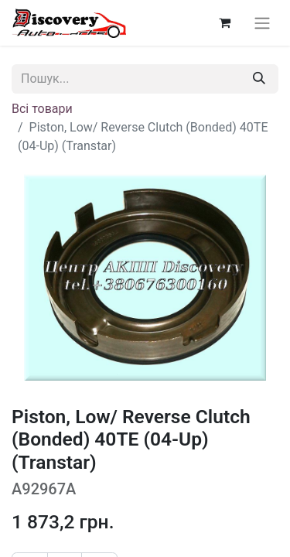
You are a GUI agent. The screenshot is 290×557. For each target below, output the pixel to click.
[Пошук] (259, 79)
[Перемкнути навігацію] (262, 22)
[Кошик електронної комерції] (224, 22)
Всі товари (42, 108)
